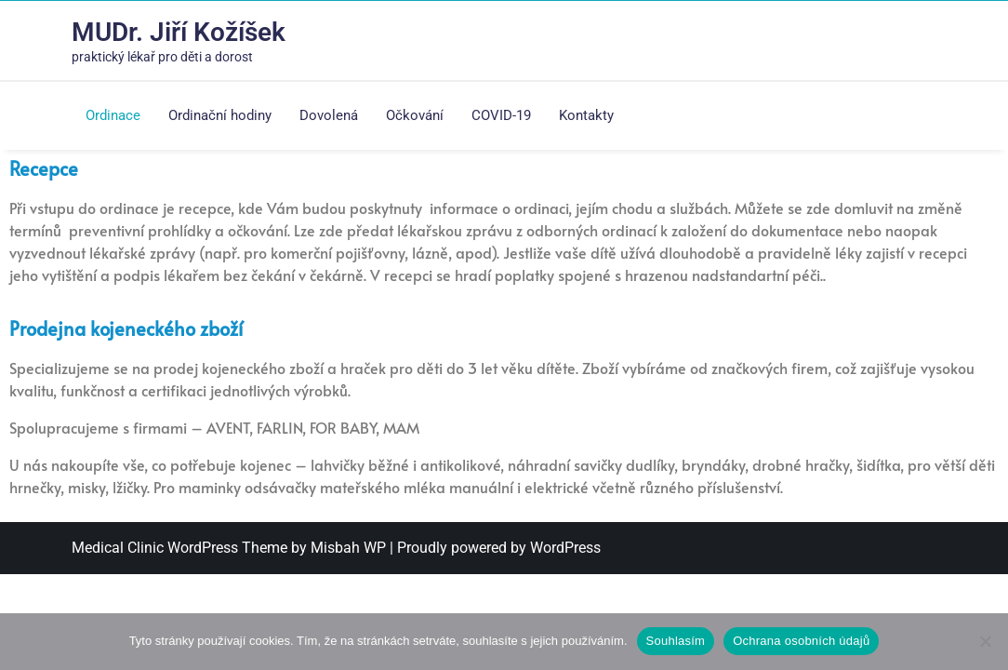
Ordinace (113, 115)
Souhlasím (676, 641)
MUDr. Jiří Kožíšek (178, 32)
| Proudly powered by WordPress (495, 547)
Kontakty (586, 115)
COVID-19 (501, 115)
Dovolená (328, 115)
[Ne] (984, 641)
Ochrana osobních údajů (801, 641)
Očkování (415, 115)
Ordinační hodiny (220, 115)
